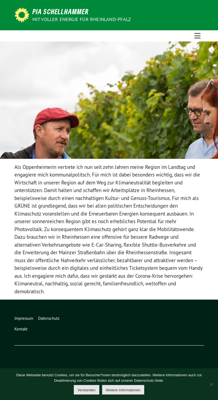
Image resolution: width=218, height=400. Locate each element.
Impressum (23, 318)
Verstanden (87, 390)
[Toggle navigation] (197, 36)
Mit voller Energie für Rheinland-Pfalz (82, 19)
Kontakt (20, 329)
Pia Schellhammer (60, 11)
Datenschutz (49, 318)
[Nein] (211, 384)
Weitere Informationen (123, 390)
